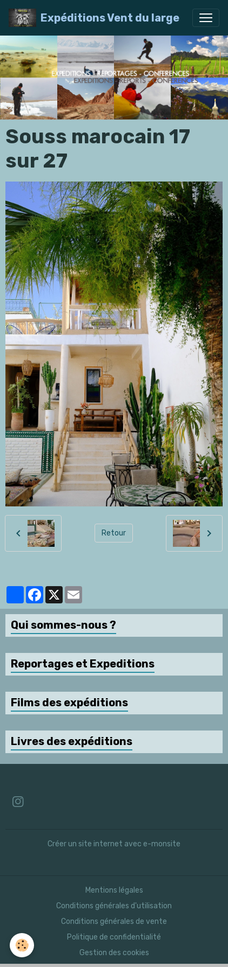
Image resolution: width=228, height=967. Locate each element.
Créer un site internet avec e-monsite (114, 843)
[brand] (94, 18)
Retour (114, 533)
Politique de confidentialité (114, 937)
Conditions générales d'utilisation (114, 905)
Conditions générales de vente (114, 921)
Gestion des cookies (114, 952)
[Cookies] (22, 945)
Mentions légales (114, 890)
